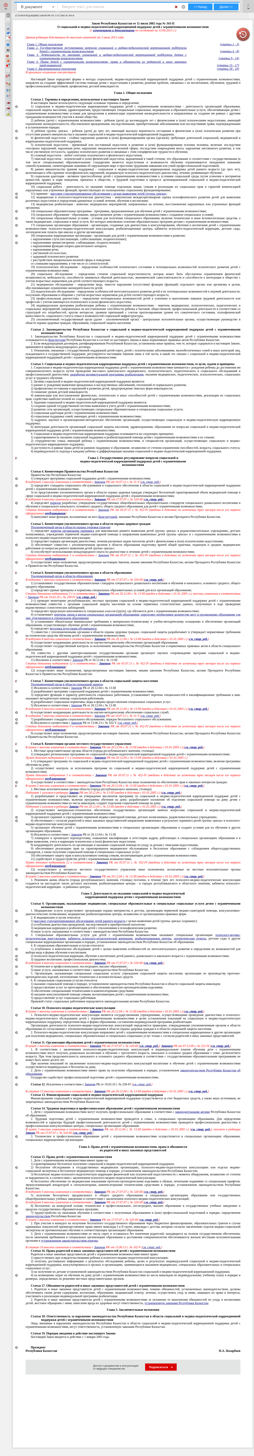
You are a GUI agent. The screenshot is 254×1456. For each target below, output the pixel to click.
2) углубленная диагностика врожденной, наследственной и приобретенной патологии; (88, 924)
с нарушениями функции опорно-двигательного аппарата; (69, 246)
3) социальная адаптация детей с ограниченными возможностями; (74, 412)
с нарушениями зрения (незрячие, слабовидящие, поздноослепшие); (76, 242)
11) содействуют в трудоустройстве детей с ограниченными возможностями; (81, 859)
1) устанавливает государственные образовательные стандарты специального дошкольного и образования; (133, 584)
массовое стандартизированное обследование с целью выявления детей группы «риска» (108, 193)
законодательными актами (192, 1111)
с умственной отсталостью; (49, 253)
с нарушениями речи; (45, 249)
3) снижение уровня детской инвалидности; (59, 392)
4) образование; (79, 966)
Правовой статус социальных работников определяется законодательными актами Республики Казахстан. (100, 1001)
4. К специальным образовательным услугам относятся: (67, 945)
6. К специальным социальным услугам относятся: (64, 980)
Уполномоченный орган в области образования (62, 576)
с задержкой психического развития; (55, 256)
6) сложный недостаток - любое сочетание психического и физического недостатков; (87, 155)
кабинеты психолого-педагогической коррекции (100, 938)
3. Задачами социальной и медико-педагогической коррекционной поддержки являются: (89, 402)
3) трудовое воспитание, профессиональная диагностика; (68, 959)
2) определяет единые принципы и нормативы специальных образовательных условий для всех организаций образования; (111, 590)
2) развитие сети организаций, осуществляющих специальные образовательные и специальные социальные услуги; (107, 409)
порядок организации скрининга (72, 530)
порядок (55, 502)
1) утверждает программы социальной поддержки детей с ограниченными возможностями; (91, 478)
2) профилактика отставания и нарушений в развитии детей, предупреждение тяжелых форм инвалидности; (102, 388)
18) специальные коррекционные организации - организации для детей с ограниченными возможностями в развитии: (108, 235)
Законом (77, 660)
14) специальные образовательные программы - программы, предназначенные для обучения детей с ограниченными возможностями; (119, 211)
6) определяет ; (64, 628)
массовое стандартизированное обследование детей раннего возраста (79, 921)
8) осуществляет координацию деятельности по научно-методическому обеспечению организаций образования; (104, 642)
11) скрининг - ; (99, 193)
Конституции (57, 340)
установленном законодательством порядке (69, 1240)
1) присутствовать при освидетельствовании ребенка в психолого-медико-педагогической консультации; (99, 1257)
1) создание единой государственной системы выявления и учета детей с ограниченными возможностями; (101, 405)
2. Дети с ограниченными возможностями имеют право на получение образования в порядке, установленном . (133, 1072)
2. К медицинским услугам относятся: (56, 917)
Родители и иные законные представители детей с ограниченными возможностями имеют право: (94, 1254)
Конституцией (107, 516)
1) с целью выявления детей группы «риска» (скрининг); (114, 921)
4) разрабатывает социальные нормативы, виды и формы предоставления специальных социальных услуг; (101, 701)
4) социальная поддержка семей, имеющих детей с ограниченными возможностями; (86, 416)
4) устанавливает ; (133, 616)
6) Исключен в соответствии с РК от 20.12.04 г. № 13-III (73, 834)
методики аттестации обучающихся (73, 628)
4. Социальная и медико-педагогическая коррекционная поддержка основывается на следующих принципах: (102, 433)
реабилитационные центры (153, 938)
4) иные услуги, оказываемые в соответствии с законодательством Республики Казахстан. (90, 931)
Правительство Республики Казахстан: (56, 475)
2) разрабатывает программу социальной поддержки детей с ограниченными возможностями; (92, 691)
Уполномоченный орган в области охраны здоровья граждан (70, 527)
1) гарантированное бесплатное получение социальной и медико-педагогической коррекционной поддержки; (103, 1163)
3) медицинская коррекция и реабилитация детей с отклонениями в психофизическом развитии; (94, 928)
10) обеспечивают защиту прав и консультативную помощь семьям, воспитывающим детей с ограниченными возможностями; (114, 855)
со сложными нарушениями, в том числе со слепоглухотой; (70, 263)
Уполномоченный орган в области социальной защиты (67, 684)
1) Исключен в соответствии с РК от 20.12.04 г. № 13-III (73, 688)
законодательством (38, 1216)
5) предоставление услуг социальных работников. (63, 997)
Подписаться (161, 1367)
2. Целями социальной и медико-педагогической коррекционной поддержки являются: (88, 381)
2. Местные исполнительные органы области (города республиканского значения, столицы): (91, 789)
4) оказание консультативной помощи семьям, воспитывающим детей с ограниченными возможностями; (100, 994)
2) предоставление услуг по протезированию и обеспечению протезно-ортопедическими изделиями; (97, 987)
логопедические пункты (190, 938)
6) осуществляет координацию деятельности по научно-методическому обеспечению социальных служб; (100, 712)
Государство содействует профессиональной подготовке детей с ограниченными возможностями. (95, 1077)
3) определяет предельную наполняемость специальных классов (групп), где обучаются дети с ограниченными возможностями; (115, 611)
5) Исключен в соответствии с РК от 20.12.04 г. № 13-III (73, 705)
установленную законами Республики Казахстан (176, 1303)
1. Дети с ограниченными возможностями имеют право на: (69, 1160)
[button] (5, 6)
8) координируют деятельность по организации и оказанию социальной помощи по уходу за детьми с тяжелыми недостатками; (115, 845)
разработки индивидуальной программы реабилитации (106, 374)
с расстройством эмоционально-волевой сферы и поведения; (71, 260)
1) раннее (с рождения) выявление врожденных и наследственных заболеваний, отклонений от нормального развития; (109, 385)
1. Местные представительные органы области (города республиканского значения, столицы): (93, 750)
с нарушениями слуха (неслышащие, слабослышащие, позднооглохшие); (79, 239)
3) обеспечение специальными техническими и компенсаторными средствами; (82, 990)
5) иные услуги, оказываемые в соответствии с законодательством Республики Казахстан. (90, 970)
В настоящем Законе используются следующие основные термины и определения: (85, 103)
